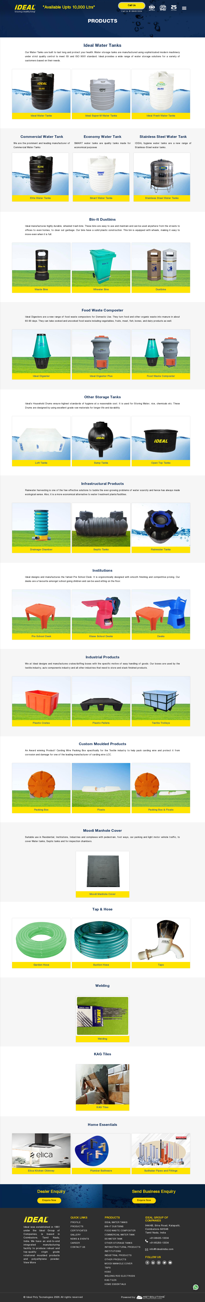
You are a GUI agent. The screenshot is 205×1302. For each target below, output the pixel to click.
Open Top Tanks (160, 463)
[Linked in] (153, 1262)
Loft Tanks (41, 463)
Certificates (78, 1231)
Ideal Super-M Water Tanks (101, 116)
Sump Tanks (101, 463)
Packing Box (41, 810)
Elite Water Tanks (40, 198)
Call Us (132, 6)
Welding (102, 1039)
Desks (161, 636)
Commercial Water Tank (120, 1235)
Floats (101, 810)
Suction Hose (101, 965)
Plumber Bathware (101, 1171)
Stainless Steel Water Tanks (162, 198)
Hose (108, 1272)
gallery (75, 1235)
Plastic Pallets (101, 723)
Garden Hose (41, 965)
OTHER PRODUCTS (115, 1260)
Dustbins (161, 290)
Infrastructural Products (122, 1247)
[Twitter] (164, 1262)
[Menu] (185, 8)
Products (76, 1227)
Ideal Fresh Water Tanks (160, 116)
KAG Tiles (102, 1107)
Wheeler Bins (101, 290)
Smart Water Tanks (101, 198)
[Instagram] (159, 1262)
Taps (161, 965)
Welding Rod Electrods (120, 1276)
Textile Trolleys (161, 723)
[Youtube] (170, 1262)
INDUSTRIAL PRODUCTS (118, 1255)
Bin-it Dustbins (114, 1227)
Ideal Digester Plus (101, 376)
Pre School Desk (41, 636)
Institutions (113, 1251)
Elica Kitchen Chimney (41, 1171)
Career (75, 1243)
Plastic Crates (41, 723)
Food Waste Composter (161, 376)
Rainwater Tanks (161, 550)
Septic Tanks (101, 550)
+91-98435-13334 (159, 1238)
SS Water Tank (114, 1239)
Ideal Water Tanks (41, 116)
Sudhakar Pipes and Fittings (161, 1171)
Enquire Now (49, 1200)
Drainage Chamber (41, 550)
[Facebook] (147, 1262)
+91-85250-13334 (159, 1243)
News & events (79, 1239)
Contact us (77, 1247)
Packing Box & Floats (161, 810)
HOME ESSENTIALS (115, 1284)
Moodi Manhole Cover (102, 894)
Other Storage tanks (118, 1243)
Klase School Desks (101, 636)
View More (29, 1263)
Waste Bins (41, 290)
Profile (75, 1222)
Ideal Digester (41, 376)
